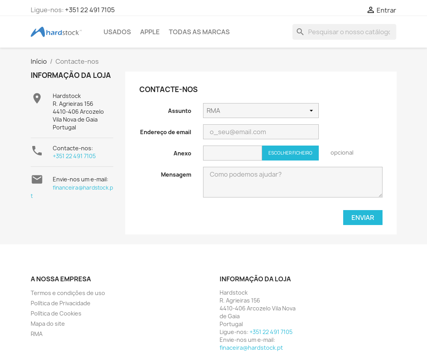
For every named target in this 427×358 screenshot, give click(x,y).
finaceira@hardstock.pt (251, 347)
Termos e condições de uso (68, 293)
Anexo (182, 153)
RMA (37, 334)
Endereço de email (165, 132)
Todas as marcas (199, 32)
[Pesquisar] (344, 32)
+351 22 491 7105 (90, 10)
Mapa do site (48, 323)
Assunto (179, 110)
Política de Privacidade (61, 303)
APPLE (150, 32)
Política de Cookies (56, 313)
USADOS (117, 32)
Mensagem (176, 174)
